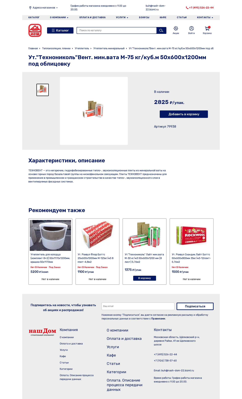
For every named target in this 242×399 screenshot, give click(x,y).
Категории (66, 368)
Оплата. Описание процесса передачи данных (124, 385)
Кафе (163, 17)
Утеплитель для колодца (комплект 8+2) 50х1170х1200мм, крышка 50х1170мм (50, 258)
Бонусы (144, 17)
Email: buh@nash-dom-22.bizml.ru (174, 370)
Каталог (34, 17)
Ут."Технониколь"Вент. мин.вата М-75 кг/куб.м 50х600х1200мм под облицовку (176, 48)
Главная (33, 48)
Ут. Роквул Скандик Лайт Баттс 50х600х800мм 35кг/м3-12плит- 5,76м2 (191, 258)
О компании (58, 17)
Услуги (121, 17)
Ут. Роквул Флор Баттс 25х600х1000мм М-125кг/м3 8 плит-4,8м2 (95, 258)
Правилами (158, 318)
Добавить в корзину (184, 114)
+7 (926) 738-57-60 (165, 360)
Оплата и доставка (92, 17)
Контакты (204, 17)
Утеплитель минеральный (109, 48)
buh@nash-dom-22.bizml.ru (156, 7)
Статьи (182, 17)
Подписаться (195, 306)
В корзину (144, 278)
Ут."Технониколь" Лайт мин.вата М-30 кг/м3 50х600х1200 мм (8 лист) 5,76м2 (144, 258)
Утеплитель (82, 48)
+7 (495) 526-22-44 (201, 7)
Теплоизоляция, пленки (56, 48)
